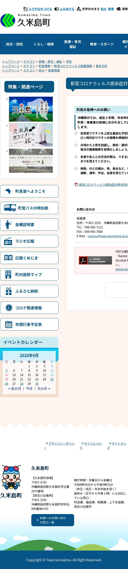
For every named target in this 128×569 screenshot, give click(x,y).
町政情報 (44, 66)
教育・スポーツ (101, 44)
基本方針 (102, 66)
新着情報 (54, 70)
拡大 (103, 9)
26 (6, 384)
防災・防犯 (14, 44)
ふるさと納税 (26, 291)
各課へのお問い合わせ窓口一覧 (53, 520)
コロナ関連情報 (28, 307)
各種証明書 (24, 224)
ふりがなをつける (40, 9)
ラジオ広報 (24, 241)
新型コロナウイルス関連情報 (73, 66)
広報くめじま (26, 257)
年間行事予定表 (28, 324)
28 (21, 384)
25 (52, 379)
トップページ (11, 61)
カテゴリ (29, 61)
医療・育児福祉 (72, 44)
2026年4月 (29, 355)
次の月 (42, 388)
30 (36, 384)
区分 (41, 70)
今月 (29, 388)
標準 (111, 9)
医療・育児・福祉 (50, 61)
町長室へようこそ (30, 191)
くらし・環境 (43, 44)
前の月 (16, 388)
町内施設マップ (28, 274)
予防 (69, 61)
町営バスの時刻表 (33, 208)
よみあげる (67, 9)
